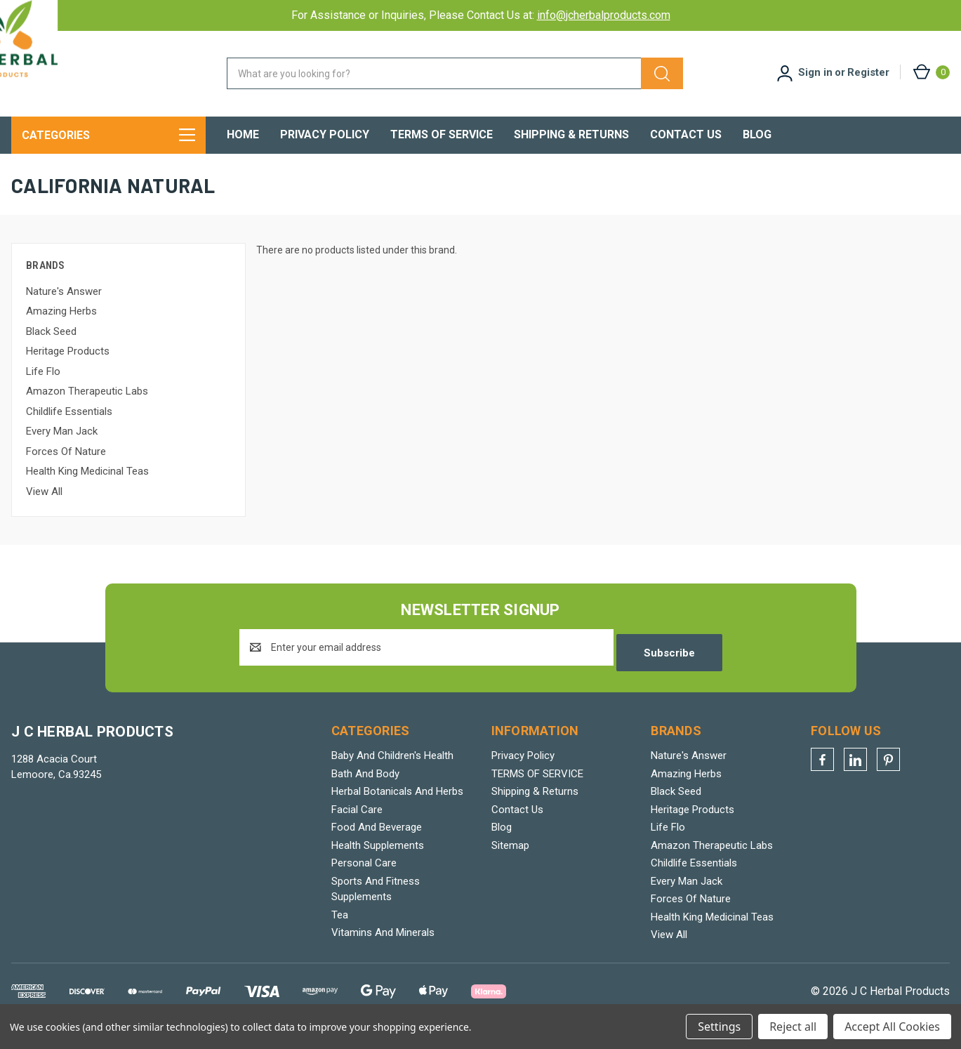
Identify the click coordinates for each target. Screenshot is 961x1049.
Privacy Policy (324, 134)
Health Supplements (377, 859)
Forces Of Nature (66, 471)
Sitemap (510, 859)
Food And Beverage (376, 842)
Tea (339, 929)
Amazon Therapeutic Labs (87, 410)
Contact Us (686, 134)
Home (243, 134)
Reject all (792, 1026)
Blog (757, 134)
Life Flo (43, 391)
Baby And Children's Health (392, 770)
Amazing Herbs (61, 330)
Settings (719, 1026)
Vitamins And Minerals (383, 947)
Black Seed (51, 351)
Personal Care (364, 877)
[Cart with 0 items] (930, 72)
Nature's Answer (64, 311)
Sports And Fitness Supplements (375, 903)
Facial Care (357, 823)
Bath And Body (365, 787)
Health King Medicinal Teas (87, 490)
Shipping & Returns (571, 134)
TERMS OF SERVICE (441, 134)
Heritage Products (68, 370)
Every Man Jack (62, 450)
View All (44, 511)
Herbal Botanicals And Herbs (397, 806)
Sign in (815, 72)
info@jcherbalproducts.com (603, 15)
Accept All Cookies (892, 1026)
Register (868, 72)
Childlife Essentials (69, 431)
